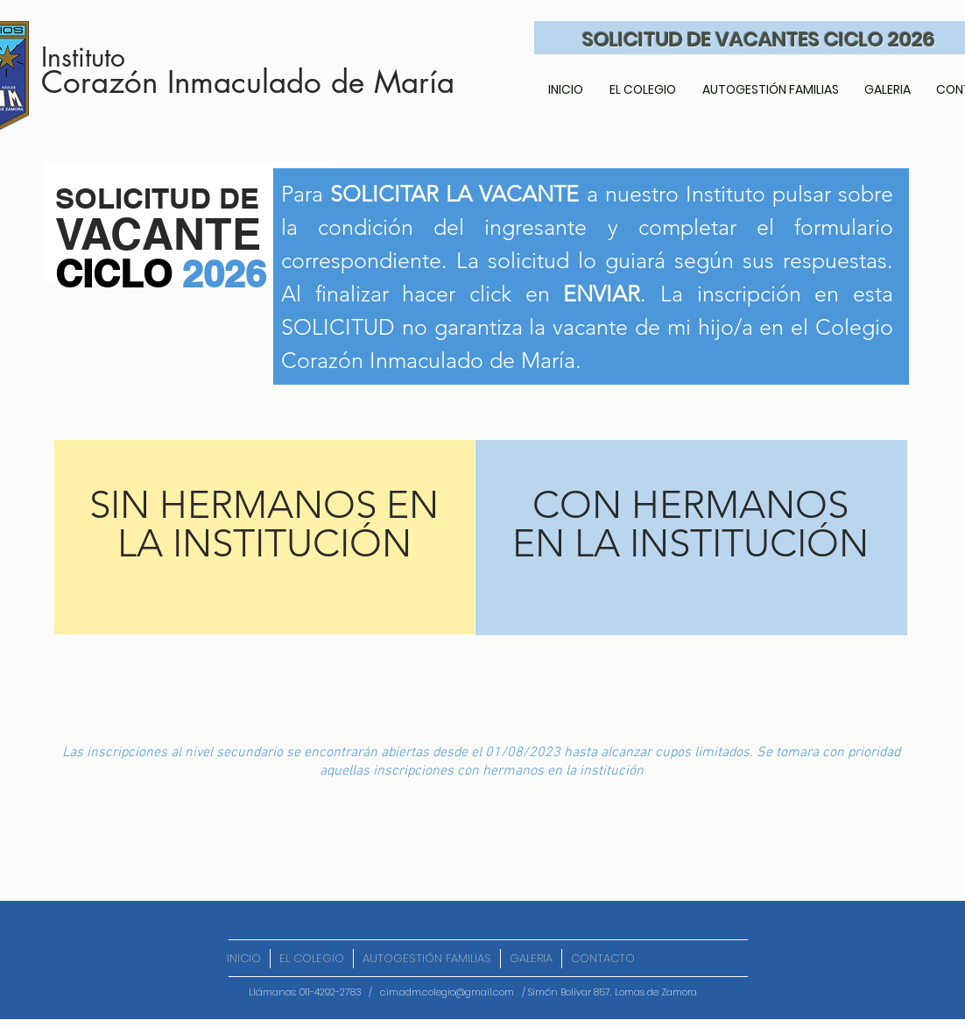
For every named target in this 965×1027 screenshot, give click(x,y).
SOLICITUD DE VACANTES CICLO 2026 (758, 39)
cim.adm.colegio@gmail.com (447, 992)
